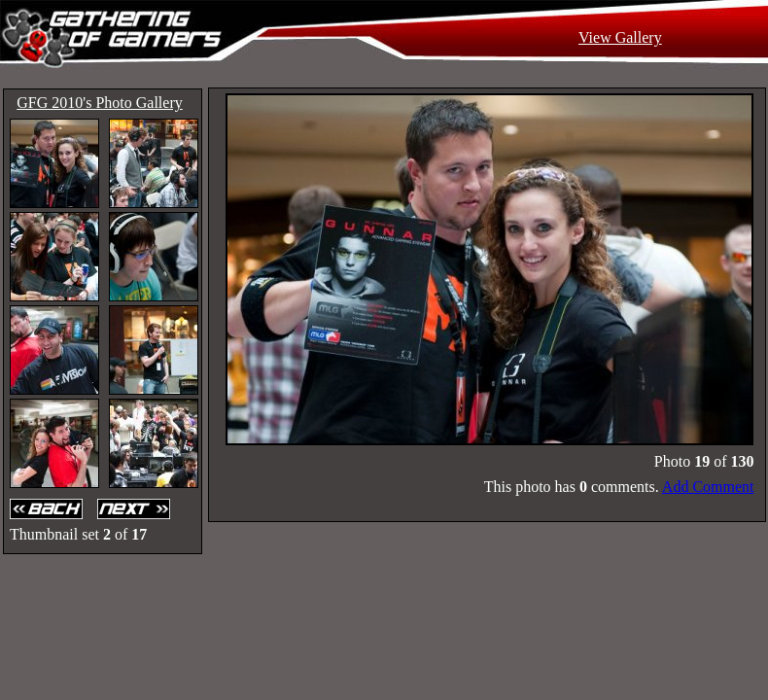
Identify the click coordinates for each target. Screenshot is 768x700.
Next (136, 509)
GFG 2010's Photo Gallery (99, 102)
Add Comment (708, 486)
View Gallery (620, 37)
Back (48, 509)
